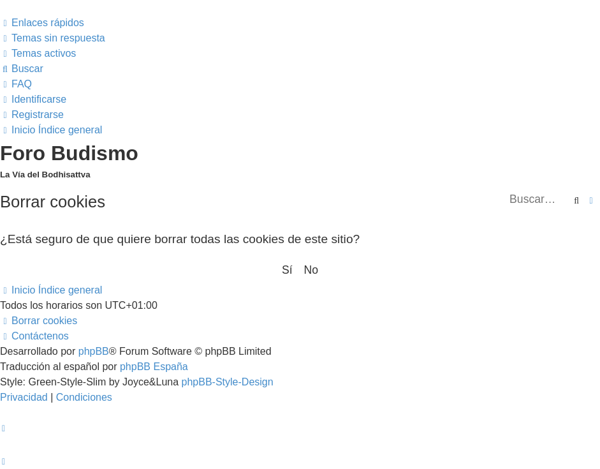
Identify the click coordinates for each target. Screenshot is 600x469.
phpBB (93, 351)
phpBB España (154, 366)
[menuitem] (52, 38)
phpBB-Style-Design (228, 381)
